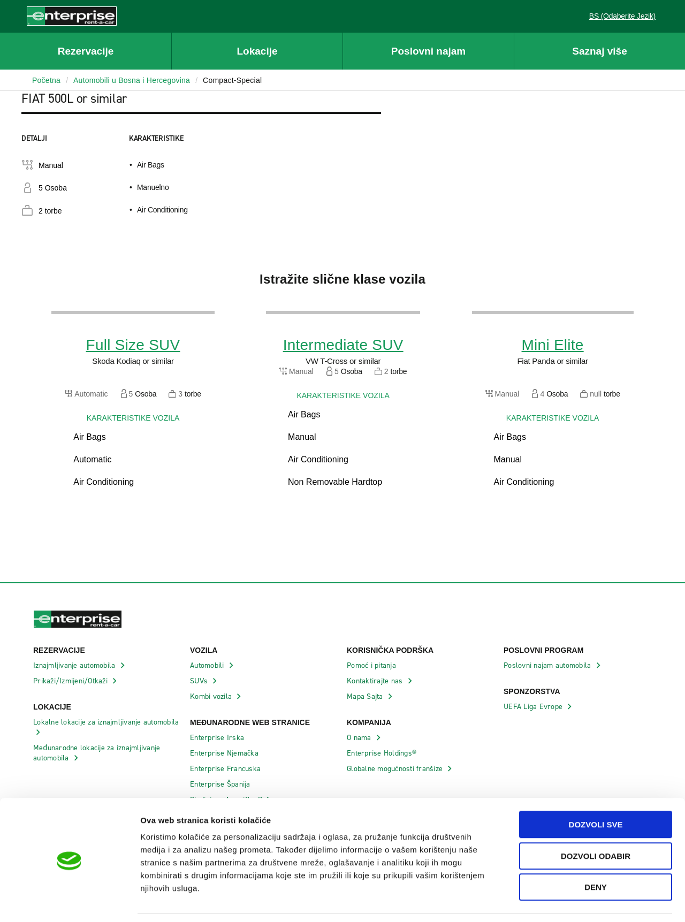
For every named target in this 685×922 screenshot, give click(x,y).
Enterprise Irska (218, 738)
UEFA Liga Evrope (534, 707)
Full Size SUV (133, 345)
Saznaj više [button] (599, 51)
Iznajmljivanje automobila (75, 665)
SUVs (200, 681)
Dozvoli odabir (595, 822)
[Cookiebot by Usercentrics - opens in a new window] (69, 901)
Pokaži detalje (551, 900)
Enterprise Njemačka (225, 753)
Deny (595, 853)
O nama (360, 738)
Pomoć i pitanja (372, 665)
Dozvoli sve (596, 791)
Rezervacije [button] (86, 51)
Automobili (208, 665)
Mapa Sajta (366, 696)
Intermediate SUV (343, 345)
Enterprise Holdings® (382, 753)
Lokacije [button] (257, 51)
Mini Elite (553, 345)
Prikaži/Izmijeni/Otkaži (71, 681)
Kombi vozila (212, 696)
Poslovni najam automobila (548, 665)
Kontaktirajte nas (376, 681)
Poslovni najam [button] (428, 51)
